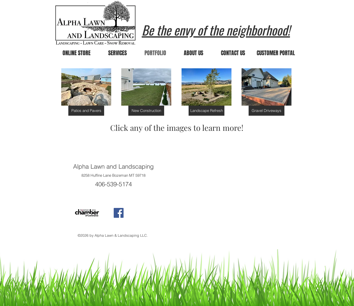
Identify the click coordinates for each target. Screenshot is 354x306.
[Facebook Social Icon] (119, 213)
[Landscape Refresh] (206, 111)
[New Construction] (146, 111)
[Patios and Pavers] (86, 111)
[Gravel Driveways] (266, 111)
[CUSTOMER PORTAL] (276, 53)
